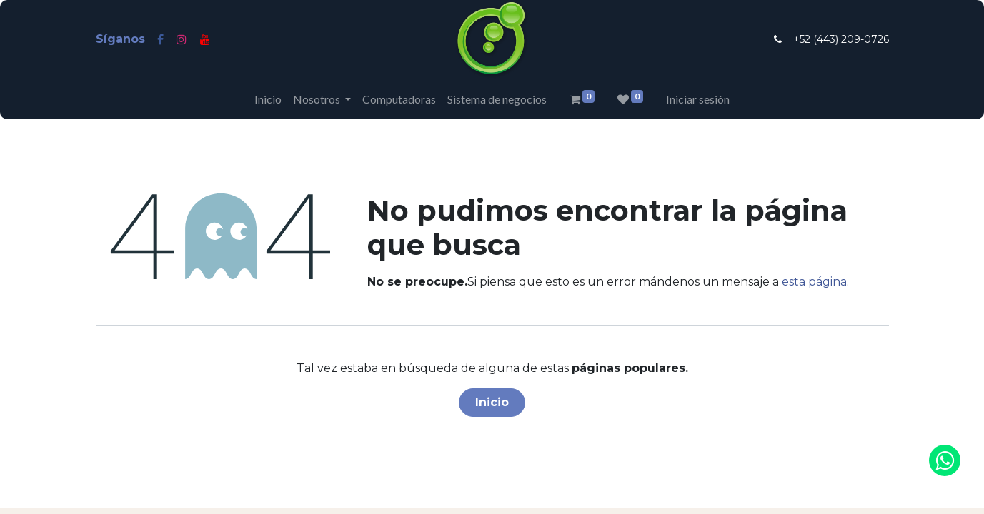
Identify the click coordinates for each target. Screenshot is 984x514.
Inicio (492, 402)
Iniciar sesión (698, 99)
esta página (814, 281)
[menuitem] (268, 99)
